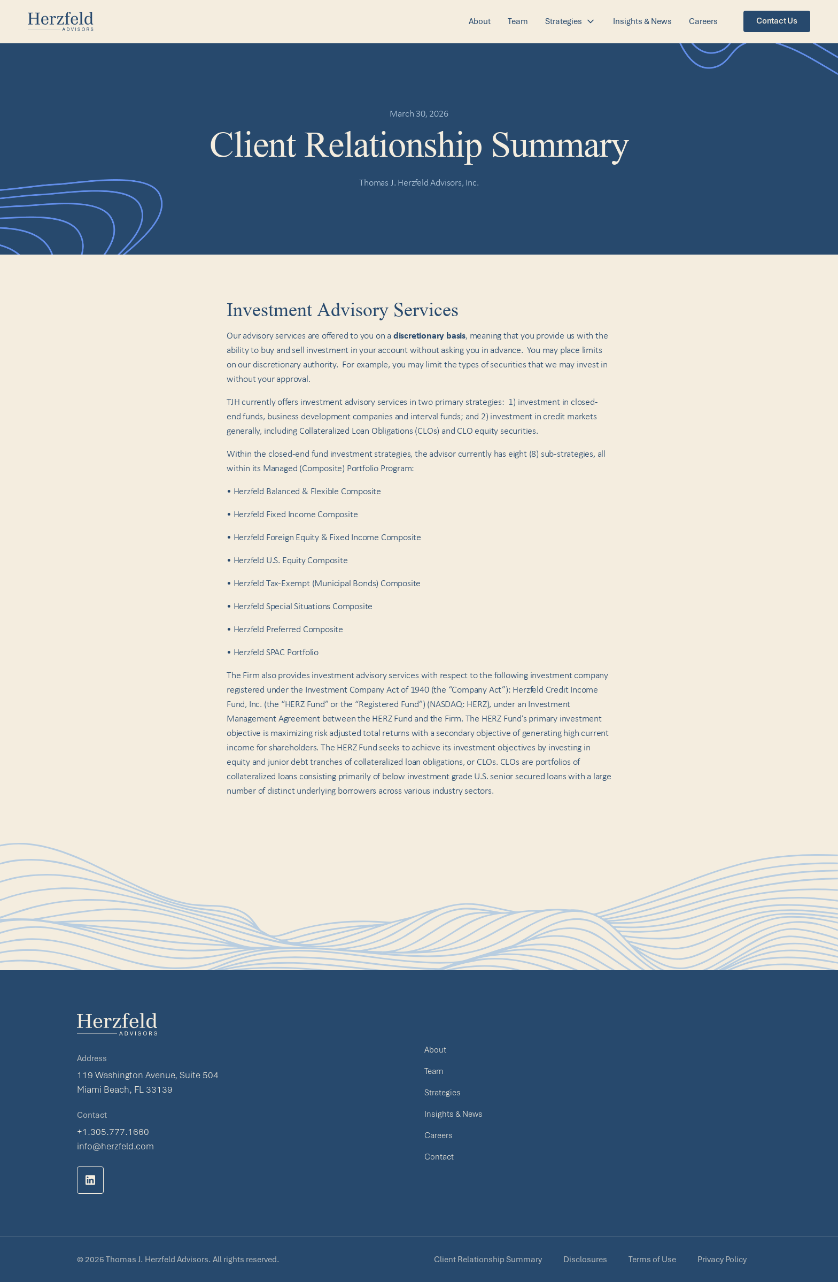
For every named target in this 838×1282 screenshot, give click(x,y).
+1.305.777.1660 (113, 1132)
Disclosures (585, 1259)
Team (518, 21)
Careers (703, 21)
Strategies (442, 1092)
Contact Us (776, 21)
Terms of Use (652, 1259)
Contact (439, 1157)
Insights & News (642, 21)
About (480, 21)
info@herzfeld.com (115, 1146)
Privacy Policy (722, 1259)
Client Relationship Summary (488, 1259)
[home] (61, 21)
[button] (570, 21)
